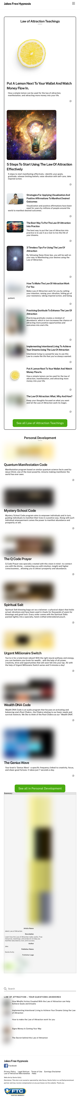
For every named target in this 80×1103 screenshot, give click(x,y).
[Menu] (73, 3)
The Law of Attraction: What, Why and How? (49, 396)
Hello (34, 959)
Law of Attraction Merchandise (17, 959)
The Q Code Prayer (18, 559)
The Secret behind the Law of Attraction (30, 924)
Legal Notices (23, 957)
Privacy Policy (10, 957)
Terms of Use (36, 957)
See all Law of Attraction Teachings (40, 423)
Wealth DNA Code (17, 705)
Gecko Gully (17, 963)
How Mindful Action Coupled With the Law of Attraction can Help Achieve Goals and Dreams (41, 888)
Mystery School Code (20, 511)
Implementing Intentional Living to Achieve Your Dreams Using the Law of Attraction (44, 897)
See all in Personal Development (40, 788)
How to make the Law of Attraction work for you (33, 905)
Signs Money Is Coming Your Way (26, 915)
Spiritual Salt (13, 605)
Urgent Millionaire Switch (22, 653)
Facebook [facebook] (10, 952)
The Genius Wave (16, 763)
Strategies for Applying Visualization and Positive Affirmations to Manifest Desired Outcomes (48, 198)
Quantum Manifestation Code (25, 465)
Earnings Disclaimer (52, 957)
